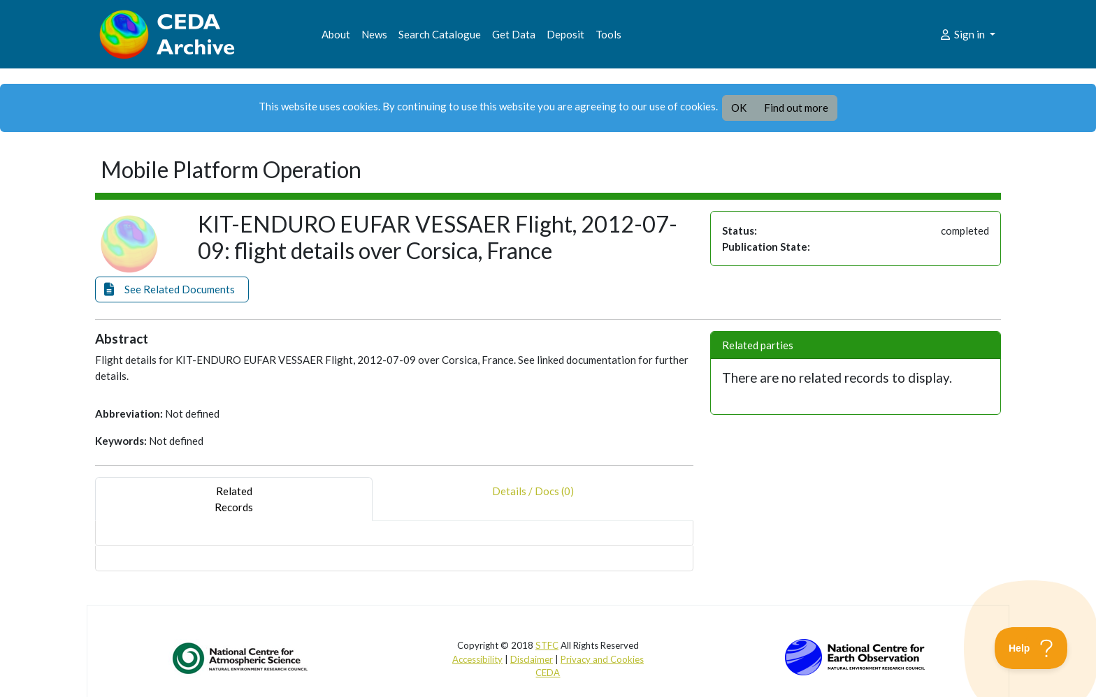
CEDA (547, 672)
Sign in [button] (963, 34)
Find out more (796, 107)
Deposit (565, 34)
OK (739, 107)
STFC (546, 645)
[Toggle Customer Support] (1031, 648)
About (336, 34)
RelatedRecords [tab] (234, 499)
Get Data (513, 34)
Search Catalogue (439, 34)
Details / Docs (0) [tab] (533, 499)
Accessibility (477, 659)
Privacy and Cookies (602, 659)
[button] (172, 289)
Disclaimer (531, 659)
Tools (608, 34)
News (374, 34)
